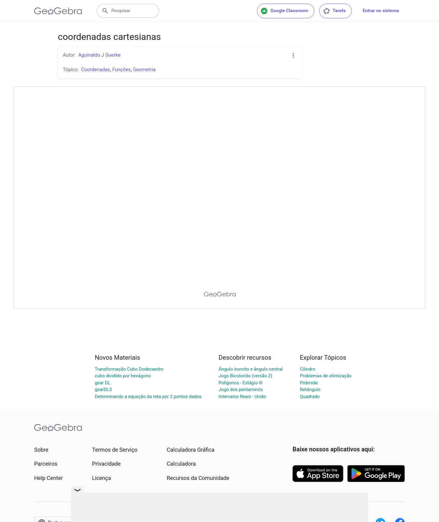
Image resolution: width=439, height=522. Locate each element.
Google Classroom (284, 11)
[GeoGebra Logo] (58, 11)
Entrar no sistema (381, 10)
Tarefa (334, 11)
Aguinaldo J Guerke (99, 55)
